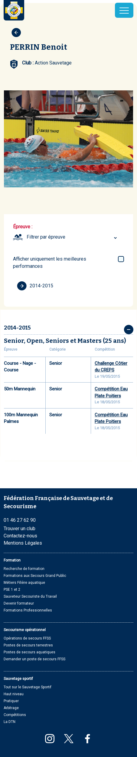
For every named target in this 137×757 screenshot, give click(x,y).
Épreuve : (22, 227)
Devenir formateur (19, 603)
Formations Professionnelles (28, 610)
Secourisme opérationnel (25, 630)
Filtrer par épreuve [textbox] (46, 237)
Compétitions (15, 715)
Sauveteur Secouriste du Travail (30, 596)
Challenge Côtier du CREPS (111, 367)
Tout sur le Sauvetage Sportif (27, 687)
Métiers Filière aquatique (24, 582)
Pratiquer (11, 701)
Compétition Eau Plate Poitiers (111, 392)
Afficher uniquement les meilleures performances (49, 262)
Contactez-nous (20, 536)
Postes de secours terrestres (28, 645)
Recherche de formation (24, 569)
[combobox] (73, 237)
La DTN (9, 722)
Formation (12, 560)
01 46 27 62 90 (20, 520)
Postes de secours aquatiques (29, 652)
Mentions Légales (23, 543)
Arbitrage (11, 708)
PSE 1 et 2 (12, 589)
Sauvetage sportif (18, 679)
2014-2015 (35, 286)
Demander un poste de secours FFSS (34, 659)
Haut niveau (14, 694)
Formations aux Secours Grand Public (35, 576)
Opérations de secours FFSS (27, 638)
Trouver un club (19, 528)
